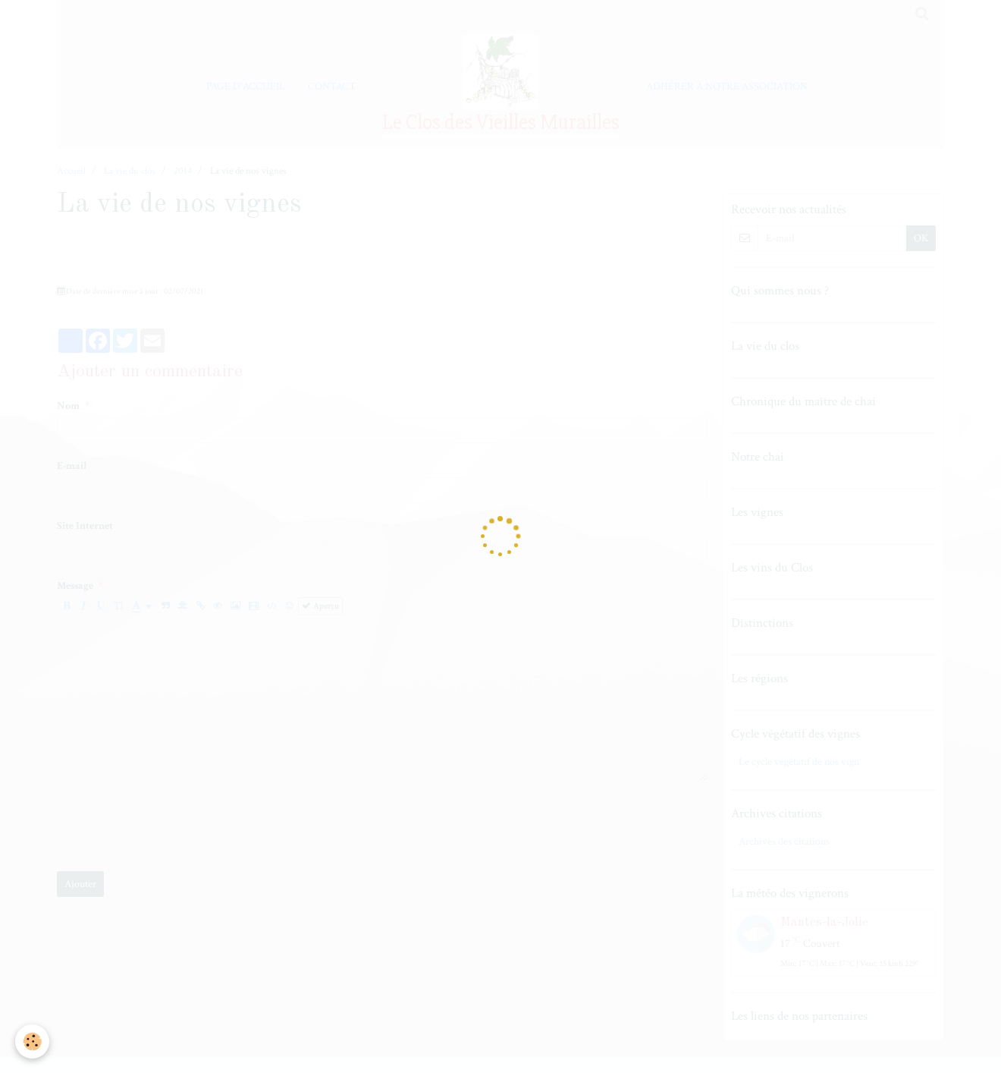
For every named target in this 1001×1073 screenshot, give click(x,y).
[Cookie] (32, 1041)
